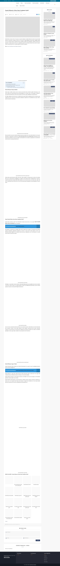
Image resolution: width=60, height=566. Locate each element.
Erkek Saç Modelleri (51, 113)
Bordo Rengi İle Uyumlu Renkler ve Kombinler (49, 134)
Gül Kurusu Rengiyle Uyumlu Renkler (49, 34)
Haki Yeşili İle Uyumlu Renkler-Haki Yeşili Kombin (49, 80)
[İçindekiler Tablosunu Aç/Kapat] (23, 83)
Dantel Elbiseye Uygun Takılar (10, 86)
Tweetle (6, 521)
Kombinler (34, 564)
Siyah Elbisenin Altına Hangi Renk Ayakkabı (49, 47)
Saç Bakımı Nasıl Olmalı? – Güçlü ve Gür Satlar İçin (48, 20)
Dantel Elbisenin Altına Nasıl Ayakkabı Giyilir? (14, 524)
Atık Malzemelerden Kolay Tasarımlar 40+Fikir (48, 94)
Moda (13, 14)
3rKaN (7, 14)
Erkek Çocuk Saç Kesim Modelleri (48, 121)
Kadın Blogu (31, 564)
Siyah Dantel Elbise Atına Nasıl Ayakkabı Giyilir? (13, 85)
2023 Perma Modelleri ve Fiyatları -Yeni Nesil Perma (48, 66)
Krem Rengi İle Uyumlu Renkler (49, 107)
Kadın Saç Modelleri (51, 58)
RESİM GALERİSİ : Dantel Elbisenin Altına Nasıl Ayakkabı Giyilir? (16, 87)
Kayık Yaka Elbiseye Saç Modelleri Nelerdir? (14, 46)
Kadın (11, 14)
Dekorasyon (52, 86)
